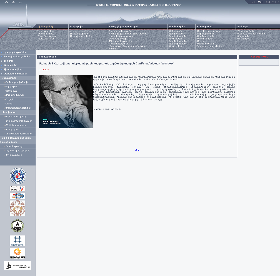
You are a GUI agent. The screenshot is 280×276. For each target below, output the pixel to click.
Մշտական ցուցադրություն (14, 91)
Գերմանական (177, 36)
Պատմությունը (13, 146)
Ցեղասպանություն (120, 31)
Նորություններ (46, 31)
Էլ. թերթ (8, 61)
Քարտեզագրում (118, 43)
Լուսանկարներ (79, 33)
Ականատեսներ (206, 36)
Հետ (137, 150)
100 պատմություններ (121, 41)
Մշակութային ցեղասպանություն (128, 46)
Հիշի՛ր (112, 48)
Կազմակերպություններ (251, 33)
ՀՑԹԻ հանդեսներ (16, 125)
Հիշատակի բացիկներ (19, 108)
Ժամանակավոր (14, 95)
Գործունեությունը (15, 116)
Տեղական (243, 36)
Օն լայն (10, 99)
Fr (278, 2)
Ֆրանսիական (177, 41)
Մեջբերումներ (205, 43)
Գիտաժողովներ (13, 69)
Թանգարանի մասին (17, 82)
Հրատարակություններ (18, 121)
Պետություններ (246, 31)
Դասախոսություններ (209, 46)
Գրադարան (12, 129)
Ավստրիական (177, 43)
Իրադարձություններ (15, 52)
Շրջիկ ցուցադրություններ (17, 104)
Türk (266, 2)
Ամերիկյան (175, 31)
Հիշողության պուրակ (17, 150)
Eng (253, 2)
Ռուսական (175, 38)
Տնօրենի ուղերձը (47, 36)
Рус (272, 2)
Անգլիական (176, 33)
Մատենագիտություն (209, 31)
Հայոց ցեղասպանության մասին (128, 33)
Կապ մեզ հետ (46, 38)
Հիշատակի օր (13, 155)
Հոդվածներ (10, 65)
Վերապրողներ (205, 33)
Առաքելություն (46, 33)
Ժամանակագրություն (121, 36)
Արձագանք (243, 38)
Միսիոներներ (205, 38)
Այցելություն (12, 86)
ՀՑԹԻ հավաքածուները (18, 133)
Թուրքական (176, 46)
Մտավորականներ (81, 36)
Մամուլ (201, 41)
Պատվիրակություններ (17, 56)
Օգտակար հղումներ (15, 73)
